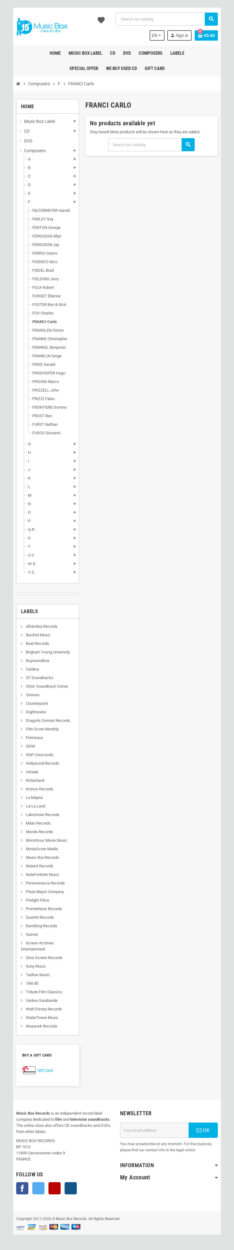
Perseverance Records (39, 883)
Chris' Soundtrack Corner (40, 686)
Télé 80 (26, 983)
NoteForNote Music (36, 874)
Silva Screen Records (38, 957)
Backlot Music (32, 635)
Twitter (33, 1188)
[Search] (168, 19)
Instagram (65, 1188)
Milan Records (32, 823)
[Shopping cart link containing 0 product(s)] (212, 35)
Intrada (25, 772)
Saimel (25, 934)
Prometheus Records (37, 908)
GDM (24, 746)
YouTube (49, 1188)
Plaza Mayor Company (38, 891)
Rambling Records (35, 926)
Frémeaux (28, 737)
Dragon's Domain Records (41, 720)
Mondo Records (33, 831)
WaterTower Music (36, 1017)
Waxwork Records (35, 1026)
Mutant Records (33, 866)
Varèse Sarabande (35, 1000)
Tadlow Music (31, 974)
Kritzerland (28, 780)
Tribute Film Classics (37, 992)
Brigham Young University (41, 652)
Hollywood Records (36, 763)
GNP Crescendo (33, 754)
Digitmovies (30, 712)
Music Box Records (36, 857)
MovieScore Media (35, 849)
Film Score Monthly (36, 729)
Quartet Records (33, 917)
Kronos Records (33, 789)
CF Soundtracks (33, 677)
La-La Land (29, 806)
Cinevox (26, 695)
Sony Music (29, 966)
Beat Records (31, 643)
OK (208, 1130)
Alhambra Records (35, 626)
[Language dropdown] (162, 35)
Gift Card (39, 1070)
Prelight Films (31, 900)
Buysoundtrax (31, 660)
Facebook (16, 1188)
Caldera (26, 669)
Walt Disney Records (37, 1009)
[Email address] (156, 1130)
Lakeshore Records (36, 814)
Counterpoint (30, 703)
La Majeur (28, 797)
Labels (23, 611)
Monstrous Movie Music (40, 840)
